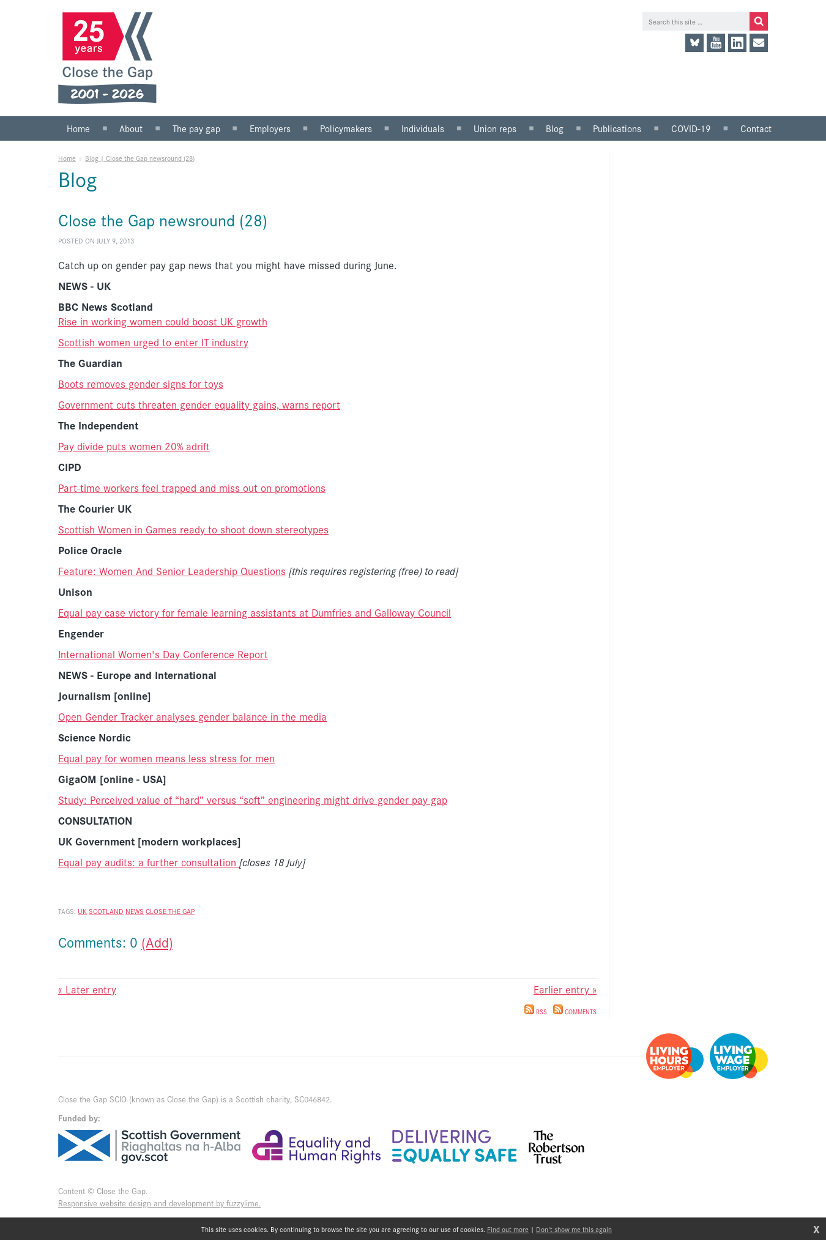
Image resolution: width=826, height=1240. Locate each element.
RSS (535, 1012)
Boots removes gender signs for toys (140, 383)
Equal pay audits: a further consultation (148, 862)
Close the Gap (170, 911)
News (134, 911)
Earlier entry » (565, 989)
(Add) (157, 941)
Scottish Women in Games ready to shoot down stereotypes (193, 529)
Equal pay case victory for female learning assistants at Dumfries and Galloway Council (254, 612)
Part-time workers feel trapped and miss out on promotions (192, 487)
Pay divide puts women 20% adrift (134, 446)
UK (82, 911)
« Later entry (87, 989)
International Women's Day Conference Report (163, 654)
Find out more (508, 1229)
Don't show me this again (574, 1229)
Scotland (106, 911)
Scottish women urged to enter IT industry (153, 342)
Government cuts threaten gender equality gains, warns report (199, 404)
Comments (575, 1012)
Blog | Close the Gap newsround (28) (140, 158)
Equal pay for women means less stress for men (166, 758)
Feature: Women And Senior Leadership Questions (172, 570)
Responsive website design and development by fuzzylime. (159, 1203)
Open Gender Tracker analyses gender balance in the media (192, 716)
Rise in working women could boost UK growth (162, 321)
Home (67, 158)
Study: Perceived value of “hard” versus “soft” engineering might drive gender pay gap (252, 799)
